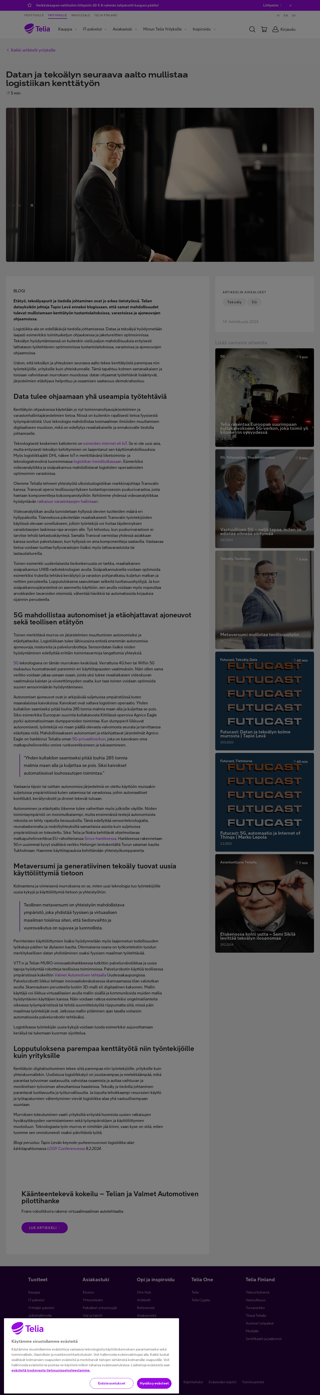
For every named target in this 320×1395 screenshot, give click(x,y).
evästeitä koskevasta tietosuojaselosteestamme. (51, 1386)
